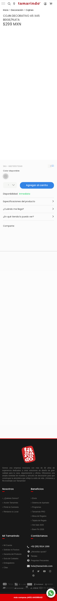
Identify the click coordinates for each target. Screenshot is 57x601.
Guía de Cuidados (11, 558)
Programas (36, 507)
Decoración (17, 10)
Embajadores (9, 563)
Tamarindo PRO (38, 512)
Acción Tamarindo (11, 503)
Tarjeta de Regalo (39, 520)
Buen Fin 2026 (38, 529)
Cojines (29, 10)
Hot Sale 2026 (38, 525)
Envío (34, 498)
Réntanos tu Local (11, 512)
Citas (6, 567)
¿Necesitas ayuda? (39, 552)
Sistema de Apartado (40, 503)
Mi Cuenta (8, 545)
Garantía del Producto (12, 554)
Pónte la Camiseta (11, 507)
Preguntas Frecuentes (40, 560)
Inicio (6, 10)
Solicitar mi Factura (11, 550)
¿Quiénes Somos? (11, 498)
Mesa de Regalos (39, 516)
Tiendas (34, 556)
